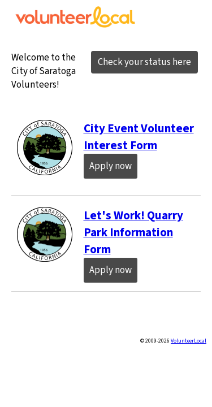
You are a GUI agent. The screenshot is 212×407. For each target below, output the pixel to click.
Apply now (110, 166)
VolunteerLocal (188, 341)
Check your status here (144, 62)
